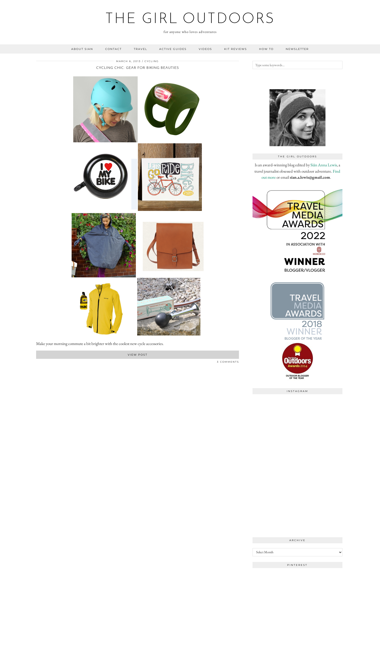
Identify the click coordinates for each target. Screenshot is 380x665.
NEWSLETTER (297, 49)
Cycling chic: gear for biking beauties (137, 68)
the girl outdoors (190, 19)
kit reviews (235, 49)
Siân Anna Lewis (323, 165)
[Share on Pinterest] (42, 363)
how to (266, 49)
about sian (82, 49)
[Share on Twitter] (40, 363)
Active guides (173, 49)
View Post (137, 354)
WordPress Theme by (319, 659)
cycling (151, 61)
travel (140, 49)
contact (113, 49)
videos (205, 49)
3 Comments (228, 361)
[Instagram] (275, 419)
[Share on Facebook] (37, 363)
